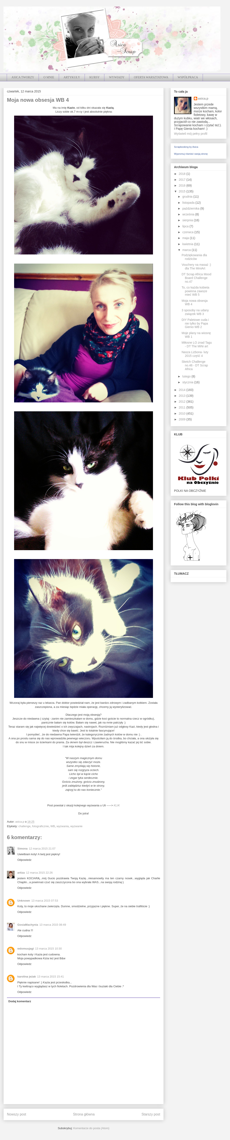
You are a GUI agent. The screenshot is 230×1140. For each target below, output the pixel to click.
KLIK (117, 805)
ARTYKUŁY (72, 77)
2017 (182, 179)
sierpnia (188, 220)
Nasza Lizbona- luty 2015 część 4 (195, 354)
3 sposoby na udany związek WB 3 (195, 312)
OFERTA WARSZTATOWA (151, 77)
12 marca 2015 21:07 (42, 848)
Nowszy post (16, 1114)
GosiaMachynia (27, 924)
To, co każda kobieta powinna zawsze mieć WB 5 (195, 291)
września (188, 214)
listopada (188, 202)
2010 (182, 413)
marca (187, 250)
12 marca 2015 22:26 (39, 872)
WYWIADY (117, 77)
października (191, 208)
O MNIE (48, 77)
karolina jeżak (26, 976)
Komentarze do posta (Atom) (91, 1128)
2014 (182, 390)
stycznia (188, 382)
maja (186, 238)
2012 (182, 401)
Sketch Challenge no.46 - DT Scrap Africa (195, 365)
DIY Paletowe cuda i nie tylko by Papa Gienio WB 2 (195, 323)
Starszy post (150, 1114)
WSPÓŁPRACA (188, 77)
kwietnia (188, 244)
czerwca (188, 232)
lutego (186, 376)
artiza (21, 872)
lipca (185, 226)
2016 (182, 185)
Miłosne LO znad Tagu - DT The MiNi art (197, 344)
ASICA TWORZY (23, 77)
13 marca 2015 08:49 (52, 924)
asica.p (203, 98)
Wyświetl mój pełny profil (190, 133)
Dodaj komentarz (19, 1001)
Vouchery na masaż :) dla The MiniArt (196, 266)
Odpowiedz (24, 859)
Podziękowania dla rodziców (194, 257)
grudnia (187, 196)
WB (52, 826)
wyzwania (62, 826)
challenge (24, 826)
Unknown (23, 900)
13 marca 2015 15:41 (50, 976)
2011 (182, 407)
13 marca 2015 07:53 (44, 900)
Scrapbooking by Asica (186, 147)
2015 (182, 191)
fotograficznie (40, 826)
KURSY (94, 77)
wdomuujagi (25, 948)
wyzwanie (76, 826)
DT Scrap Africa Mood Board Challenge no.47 (196, 277)
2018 (182, 174)
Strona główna (84, 1114)
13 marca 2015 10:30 (48, 948)
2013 (182, 395)
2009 (182, 419)
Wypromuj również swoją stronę (191, 154)
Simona (22, 848)
